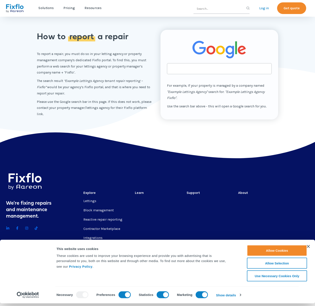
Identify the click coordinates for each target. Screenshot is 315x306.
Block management (98, 210)
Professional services (203, 201)
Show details (226, 298)
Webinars (142, 238)
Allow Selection (268, 266)
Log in (264, 8)
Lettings (89, 201)
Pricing (69, 8)
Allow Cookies (268, 253)
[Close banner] (308, 249)
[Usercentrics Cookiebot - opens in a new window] (28, 297)
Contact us (246, 219)
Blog (138, 210)
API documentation (202, 229)
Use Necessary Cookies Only (268, 278)
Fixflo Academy (198, 210)
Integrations (93, 238)
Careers (244, 210)
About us (245, 201)
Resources (92, 8)
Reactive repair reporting (102, 219)
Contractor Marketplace (101, 229)
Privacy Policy (80, 269)
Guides (140, 219)
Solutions (46, 8)
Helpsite (193, 219)
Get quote (292, 8)
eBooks (140, 229)
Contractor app (198, 238)
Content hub (144, 201)
